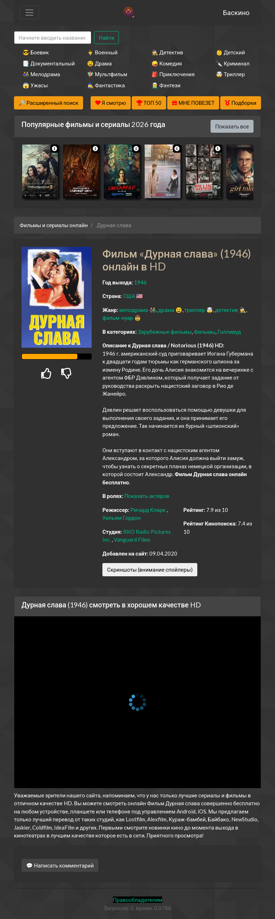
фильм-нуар (117, 317)
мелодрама (133, 310)
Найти (106, 37)
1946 (140, 282)
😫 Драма (99, 63)
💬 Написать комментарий (60, 865)
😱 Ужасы (35, 85)
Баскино (236, 12)
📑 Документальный (45, 63)
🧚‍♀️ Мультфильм (107, 74)
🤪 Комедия (166, 63)
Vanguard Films (132, 539)
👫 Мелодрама (41, 74)
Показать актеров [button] (146, 496)
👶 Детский (230, 52)
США (129, 296)
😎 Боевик (36, 52)
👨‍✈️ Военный (102, 52)
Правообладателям (137, 899)
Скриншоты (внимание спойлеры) (150, 569)
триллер (194, 310)
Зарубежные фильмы (165, 331)
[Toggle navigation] (29, 12)
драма (166, 310)
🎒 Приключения (172, 74)
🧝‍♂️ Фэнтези (165, 85)
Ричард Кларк (147, 510)
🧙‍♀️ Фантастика (106, 85)
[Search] (52, 37)
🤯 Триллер (230, 74)
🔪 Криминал (233, 63)
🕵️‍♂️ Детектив (167, 52)
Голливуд (229, 331)
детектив (226, 310)
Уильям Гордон (121, 517)
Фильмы (204, 331)
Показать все (232, 126)
